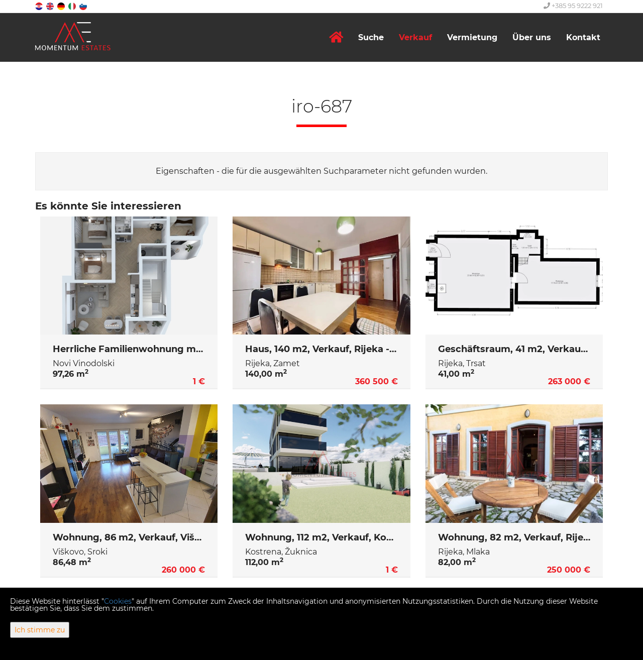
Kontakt (583, 37)
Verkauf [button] (415, 37)
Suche (371, 37)
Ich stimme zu (40, 629)
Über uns (531, 37)
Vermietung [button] (472, 37)
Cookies (118, 601)
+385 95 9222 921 (573, 6)
